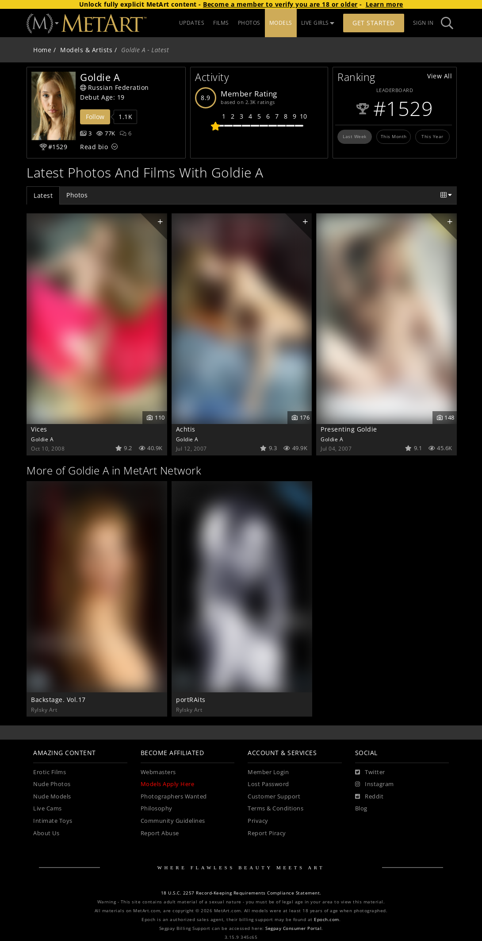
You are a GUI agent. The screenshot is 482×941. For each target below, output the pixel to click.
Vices (39, 429)
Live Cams (47, 808)
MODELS (280, 23)
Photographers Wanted (174, 796)
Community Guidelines (173, 821)
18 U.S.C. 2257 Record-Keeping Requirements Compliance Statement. (241, 893)
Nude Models (52, 796)
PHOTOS (249, 23)
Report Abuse (160, 833)
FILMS (221, 23)
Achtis (185, 429)
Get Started (373, 23)
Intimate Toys (53, 821)
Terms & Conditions (275, 808)
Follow (95, 116)
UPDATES (192, 23)
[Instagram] (374, 784)
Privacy (258, 821)
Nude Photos (52, 784)
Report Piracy (267, 833)
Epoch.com (326, 919)
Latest (43, 195)
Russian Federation (114, 87)
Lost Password (268, 784)
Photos (77, 195)
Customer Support (274, 796)
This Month (394, 136)
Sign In (423, 23)
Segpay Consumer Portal (293, 928)
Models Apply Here (168, 784)
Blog (361, 808)
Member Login (268, 772)
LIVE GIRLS (318, 23)
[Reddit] (369, 797)
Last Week (355, 136)
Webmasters (158, 772)
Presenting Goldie (349, 429)
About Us (46, 833)
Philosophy (156, 808)
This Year (432, 136)
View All (439, 76)
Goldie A (42, 439)
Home (42, 50)
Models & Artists (86, 50)
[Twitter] (370, 772)
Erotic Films (49, 772)
